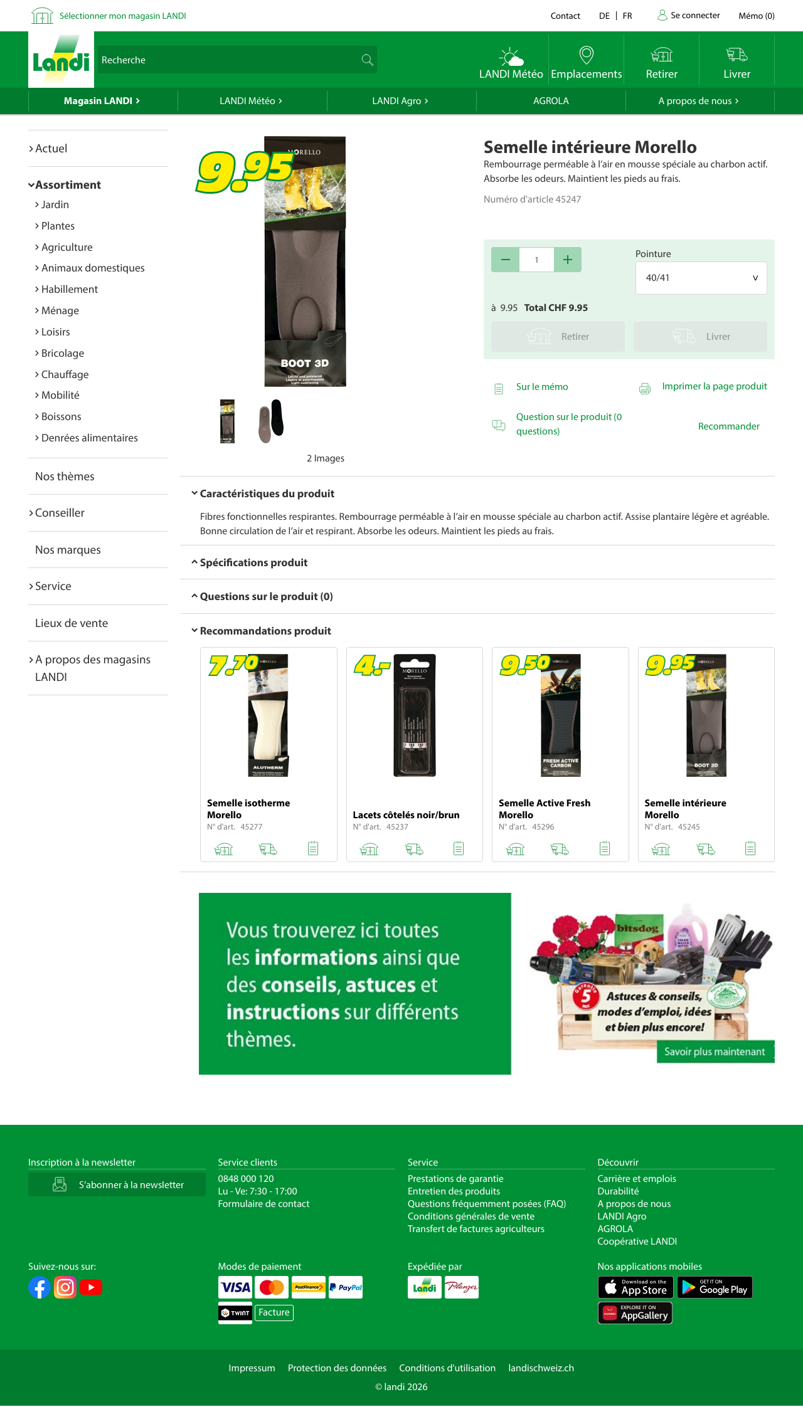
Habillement (69, 289)
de (604, 15)
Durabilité (618, 1191)
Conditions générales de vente (471, 1216)
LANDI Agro (396, 101)
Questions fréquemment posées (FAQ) (487, 1204)
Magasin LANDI (98, 101)
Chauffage (65, 374)
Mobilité (60, 394)
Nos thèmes (65, 475)
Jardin (55, 204)
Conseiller (60, 512)
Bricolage (62, 352)
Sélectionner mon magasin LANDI (123, 15)
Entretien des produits (454, 1191)
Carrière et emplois (637, 1178)
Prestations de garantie (456, 1178)
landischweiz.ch (542, 1368)
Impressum (252, 1368)
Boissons (61, 416)
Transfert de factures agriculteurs (476, 1229)
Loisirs (55, 331)
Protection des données (337, 1368)
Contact (565, 15)
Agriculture (67, 247)
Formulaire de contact (264, 1204)
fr (627, 15)
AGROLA (551, 101)
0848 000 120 (246, 1178)
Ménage (60, 310)
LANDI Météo (247, 101)
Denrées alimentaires (89, 437)
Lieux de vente (71, 622)
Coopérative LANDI (638, 1241)
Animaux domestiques (93, 267)
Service (53, 585)
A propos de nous (694, 101)
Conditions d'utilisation (447, 1368)
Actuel (51, 147)
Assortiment (68, 184)
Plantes (58, 225)
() (757, 15)
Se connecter (695, 15)
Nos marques (68, 549)
